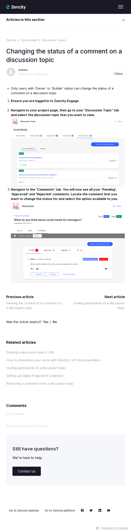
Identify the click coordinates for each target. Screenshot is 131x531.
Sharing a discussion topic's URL (30, 352)
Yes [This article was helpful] (45, 322)
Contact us (26, 471)
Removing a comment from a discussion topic (39, 383)
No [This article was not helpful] (55, 322)
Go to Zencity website (24, 510)
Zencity (11, 40)
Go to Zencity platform (60, 510)
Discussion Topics (54, 40)
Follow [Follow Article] (118, 73)
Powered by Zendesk (114, 528)
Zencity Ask (29, 40)
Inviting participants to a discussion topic (36, 368)
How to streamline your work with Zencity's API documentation (53, 360)
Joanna (22, 70)
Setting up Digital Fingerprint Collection (35, 376)
